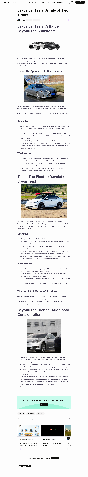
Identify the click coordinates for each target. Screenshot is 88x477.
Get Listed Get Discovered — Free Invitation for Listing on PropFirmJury (29, 445)
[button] (47, 2)
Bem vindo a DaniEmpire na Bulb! (52, 444)
